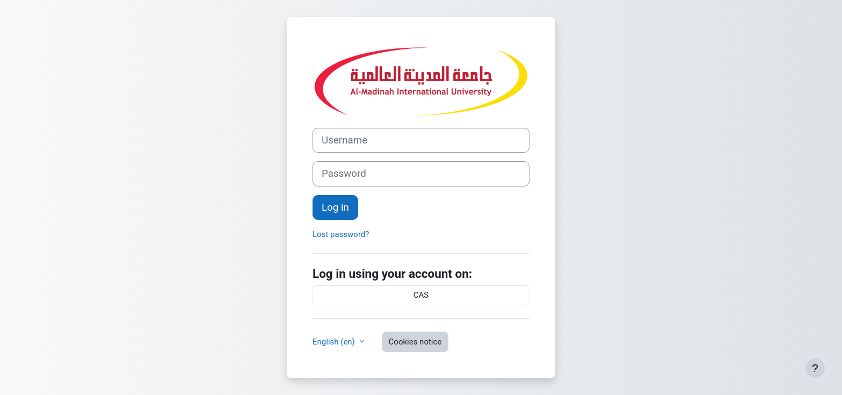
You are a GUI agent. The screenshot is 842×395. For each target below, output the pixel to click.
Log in (335, 207)
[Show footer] (815, 368)
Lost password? (341, 234)
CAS (421, 295)
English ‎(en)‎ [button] (335, 342)
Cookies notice (415, 342)
